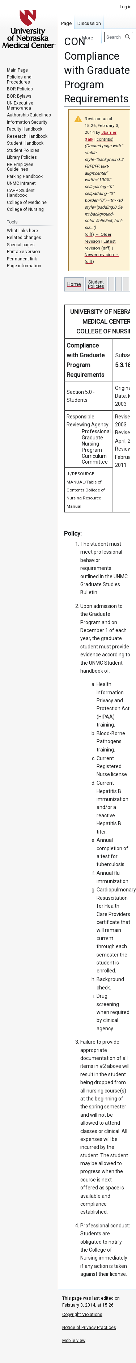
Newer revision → (102, 254)
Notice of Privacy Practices (89, 1327)
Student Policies (96, 284)
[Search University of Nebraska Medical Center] (118, 37)
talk (89, 139)
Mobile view (73, 1340)
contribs (104, 139)
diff (89, 234)
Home (74, 284)
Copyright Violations (82, 1314)
